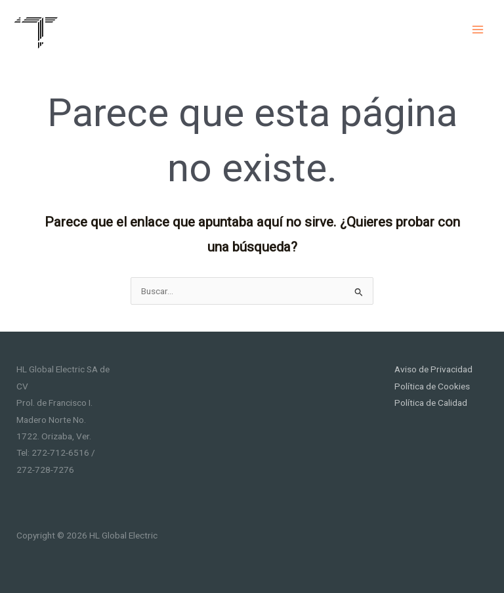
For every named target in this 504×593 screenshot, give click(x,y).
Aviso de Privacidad (433, 369)
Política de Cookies (432, 386)
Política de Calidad (430, 402)
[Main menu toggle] (478, 29)
